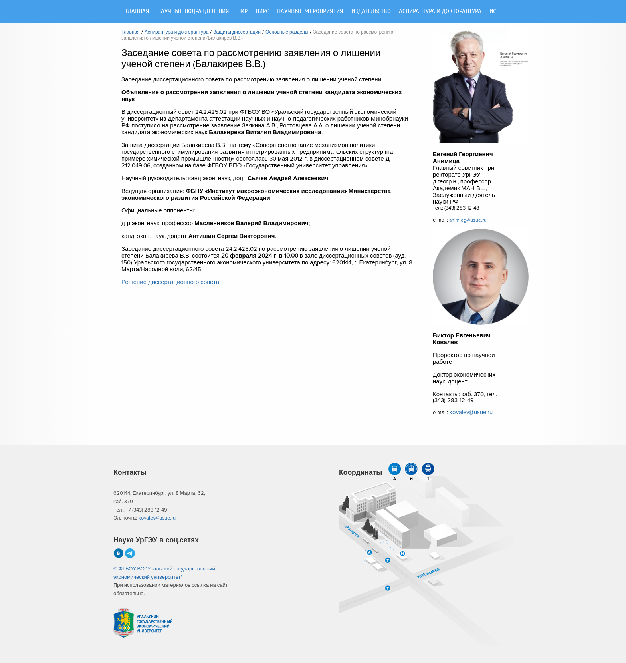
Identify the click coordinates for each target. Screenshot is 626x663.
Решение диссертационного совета (170, 282)
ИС (492, 11)
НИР (242, 11)
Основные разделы (286, 32)
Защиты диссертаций (237, 32)
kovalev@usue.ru (471, 412)
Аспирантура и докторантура (440, 11)
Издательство (371, 11)
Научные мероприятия (310, 11)
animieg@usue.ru (468, 220)
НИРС (262, 11)
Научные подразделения (193, 11)
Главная (137, 11)
